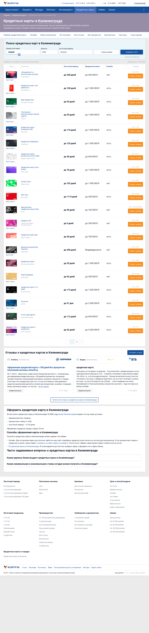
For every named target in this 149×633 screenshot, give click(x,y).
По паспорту (65, 35)
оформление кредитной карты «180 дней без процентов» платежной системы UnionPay (36, 368)
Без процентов (94, 35)
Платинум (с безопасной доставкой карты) (30, 114)
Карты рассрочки (48, 35)
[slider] (19, 54)
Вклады (39, 9)
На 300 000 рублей (117, 532)
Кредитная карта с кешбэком (28, 328)
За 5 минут (114, 497)
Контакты (42, 567)
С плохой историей (81, 518)
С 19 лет (7, 521)
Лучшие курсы (67, 3)
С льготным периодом (12, 490)
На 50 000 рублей (117, 525)
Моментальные (116, 490)
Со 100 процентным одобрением (52, 518)
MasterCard (43, 490)
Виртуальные (115, 504)
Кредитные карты (85, 9)
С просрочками (45, 521)
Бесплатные (109, 35)
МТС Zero (24, 195)
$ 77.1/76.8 (80, 3)
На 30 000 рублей (117, 521)
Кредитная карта (27, 262)
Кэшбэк (110, 66)
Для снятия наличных (83, 486)
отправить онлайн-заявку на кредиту (52, 443)
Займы (101, 9)
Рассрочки (78, 490)
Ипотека (51, 9)
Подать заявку (135, 76)
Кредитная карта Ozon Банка (30, 168)
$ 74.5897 (112, 3)
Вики (50, 567)
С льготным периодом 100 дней (16, 497)
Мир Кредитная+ (27, 100)
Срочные (123, 35)
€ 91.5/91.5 (91, 3)
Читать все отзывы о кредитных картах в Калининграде (74, 400)
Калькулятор (115, 518)
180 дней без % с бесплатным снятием (29, 73)
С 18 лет (7, 518)
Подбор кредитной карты (15, 35)
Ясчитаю (24, 301)
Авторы (86, 567)
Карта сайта (96, 567)
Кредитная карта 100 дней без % (29, 87)
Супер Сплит (26, 182)
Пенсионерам (9, 528)
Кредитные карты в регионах (15, 556)
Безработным (9, 532)
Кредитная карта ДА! (29, 235)
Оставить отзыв (135, 352)
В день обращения (117, 507)
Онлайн (33, 35)
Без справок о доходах (83, 525)
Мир (40, 493)
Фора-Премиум (27, 275)
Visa (40, 486)
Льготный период (66, 49)
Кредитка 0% (26, 221)
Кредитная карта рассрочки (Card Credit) (30, 155)
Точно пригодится (28, 315)
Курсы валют (12, 9)
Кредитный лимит (13, 49)
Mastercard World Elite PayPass (29, 248)
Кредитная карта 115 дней (29, 288)
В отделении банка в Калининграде (24, 446)
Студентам (8, 535)
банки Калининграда (67, 414)
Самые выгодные (46, 542)
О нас (24, 567)
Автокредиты (66, 9)
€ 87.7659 (122, 3)
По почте (113, 486)
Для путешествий (81, 493)
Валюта (44, 49)
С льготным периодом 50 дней (16, 493)
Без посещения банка (47, 525)
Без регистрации (81, 528)
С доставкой (136, 35)
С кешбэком (44, 546)
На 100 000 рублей (117, 528)
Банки (112, 9)
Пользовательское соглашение (67, 567)
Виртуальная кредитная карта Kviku (30, 208)
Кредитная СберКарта (29, 142)
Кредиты (27, 9)
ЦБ (104, 3)
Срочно (42, 532)
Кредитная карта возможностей (27, 128)
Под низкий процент (47, 528)
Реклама (32, 567)
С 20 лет (7, 525)
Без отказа (79, 35)
